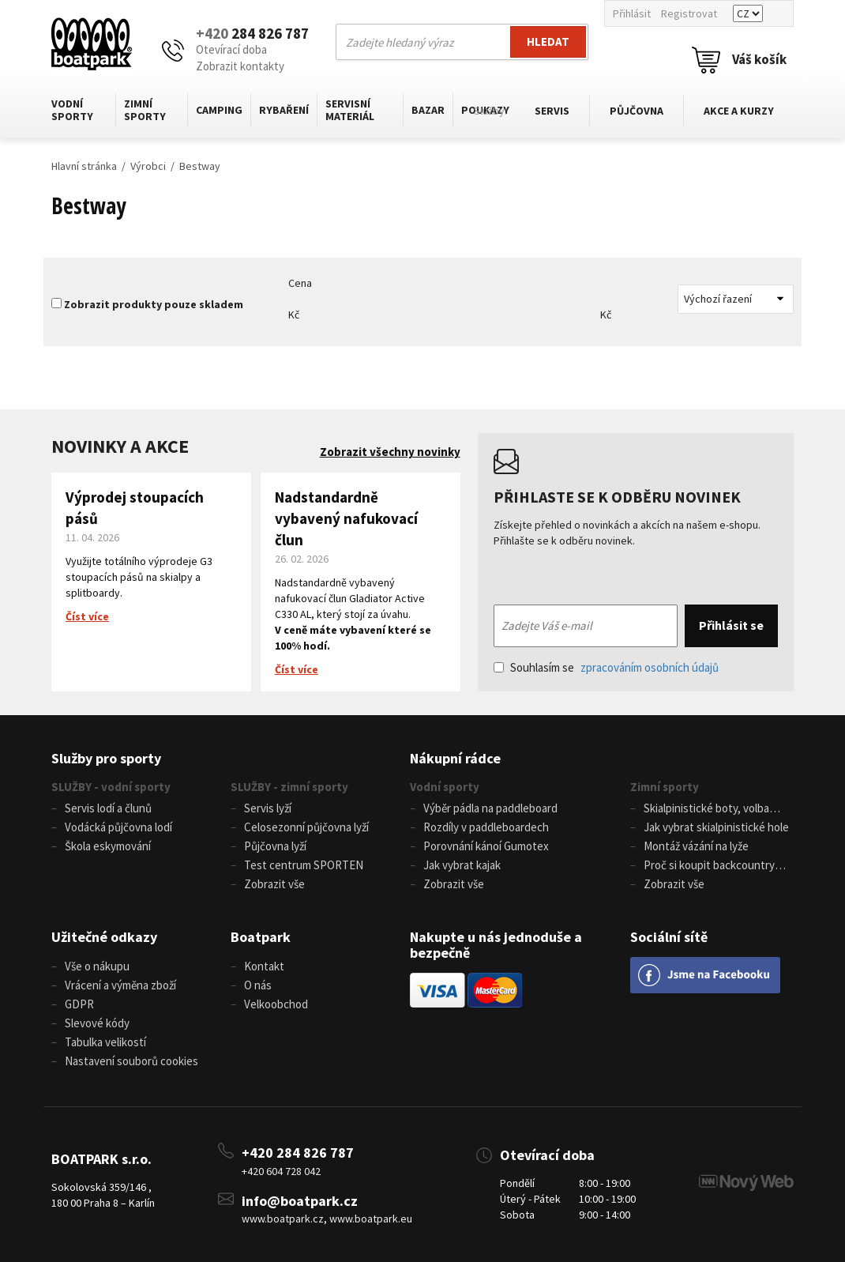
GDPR (79, 1003)
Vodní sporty (72, 109)
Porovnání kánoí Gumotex (486, 845)
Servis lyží (267, 808)
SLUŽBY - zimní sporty (289, 786)
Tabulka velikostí (105, 1041)
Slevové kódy (97, 1022)
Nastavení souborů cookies (131, 1060)
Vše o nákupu (97, 966)
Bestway (199, 166)
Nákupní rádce (455, 758)
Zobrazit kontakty (240, 65)
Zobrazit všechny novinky (390, 451)
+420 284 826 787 (298, 1152)
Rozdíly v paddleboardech (486, 826)
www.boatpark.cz (283, 1218)
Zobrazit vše (274, 883)
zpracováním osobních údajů (649, 667)
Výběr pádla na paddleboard (490, 808)
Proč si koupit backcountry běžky (702, 866)
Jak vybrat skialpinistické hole (716, 826)
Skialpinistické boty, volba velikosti (699, 809)
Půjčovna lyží (275, 845)
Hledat (548, 41)
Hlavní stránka (84, 166)
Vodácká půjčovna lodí (118, 826)
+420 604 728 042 (281, 1171)
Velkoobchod (276, 1003)
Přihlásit (632, 13)
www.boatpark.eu (370, 1218)
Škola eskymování (108, 845)
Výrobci (148, 166)
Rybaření (284, 110)
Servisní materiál (349, 109)
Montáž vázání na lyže (696, 845)
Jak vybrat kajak (462, 864)
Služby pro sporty (106, 758)
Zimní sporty (145, 109)
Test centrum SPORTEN (303, 864)
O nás (258, 985)
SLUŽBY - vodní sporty (111, 786)
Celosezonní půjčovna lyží (306, 826)
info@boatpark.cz (300, 1201)
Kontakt (264, 966)
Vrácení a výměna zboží (120, 985)
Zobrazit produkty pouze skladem (153, 304)
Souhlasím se (606, 667)
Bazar (428, 110)
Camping (219, 110)
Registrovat (689, 13)
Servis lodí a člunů (108, 808)
